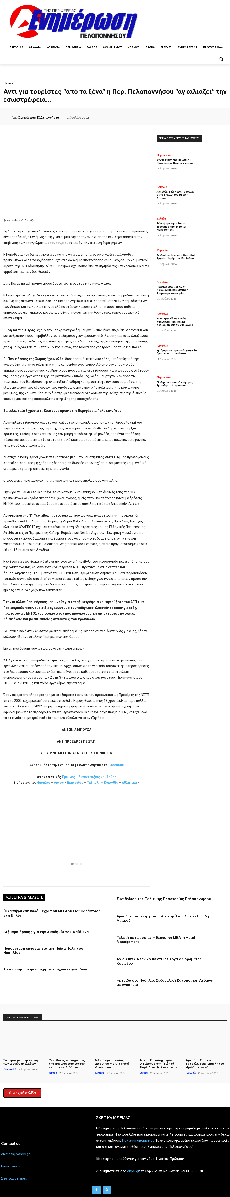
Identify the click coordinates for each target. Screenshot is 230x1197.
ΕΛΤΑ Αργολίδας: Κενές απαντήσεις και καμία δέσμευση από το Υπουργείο (177, 321)
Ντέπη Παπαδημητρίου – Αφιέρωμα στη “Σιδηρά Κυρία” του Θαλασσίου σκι (159, 1063)
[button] (221, 58)
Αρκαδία (162, 187)
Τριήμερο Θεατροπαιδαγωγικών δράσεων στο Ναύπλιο (177, 352)
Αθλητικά (130, 782)
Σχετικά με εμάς (14, 1178)
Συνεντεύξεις (89, 777)
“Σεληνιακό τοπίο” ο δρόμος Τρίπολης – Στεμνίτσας (175, 384)
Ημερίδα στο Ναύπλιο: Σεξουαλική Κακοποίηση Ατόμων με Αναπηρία (172, 290)
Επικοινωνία (11, 1165)
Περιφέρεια (11, 83)
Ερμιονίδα (75, 782)
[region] (76, 835)
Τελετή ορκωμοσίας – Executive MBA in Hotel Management (177, 225)
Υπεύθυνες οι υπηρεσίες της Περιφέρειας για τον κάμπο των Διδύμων (66, 1063)
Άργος (59, 782)
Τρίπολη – (95, 782)
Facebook (116, 765)
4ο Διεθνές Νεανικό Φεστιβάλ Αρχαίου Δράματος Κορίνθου (175, 257)
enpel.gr (133, 1170)
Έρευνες (69, 777)
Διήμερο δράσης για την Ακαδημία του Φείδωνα (44, 932)
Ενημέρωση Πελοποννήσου (38, 117)
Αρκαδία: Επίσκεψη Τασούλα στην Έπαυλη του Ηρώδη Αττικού (174, 194)
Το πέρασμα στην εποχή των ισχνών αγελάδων (43, 964)
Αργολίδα (162, 282)
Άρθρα (111, 777)
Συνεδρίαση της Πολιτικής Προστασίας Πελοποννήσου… (165, 899)
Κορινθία (111, 782)
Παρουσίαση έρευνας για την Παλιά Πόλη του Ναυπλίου (51, 948)
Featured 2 (9, 1068)
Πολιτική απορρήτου (138, 1140)
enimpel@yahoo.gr (15, 1153)
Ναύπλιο (43, 782)
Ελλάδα (161, 218)
